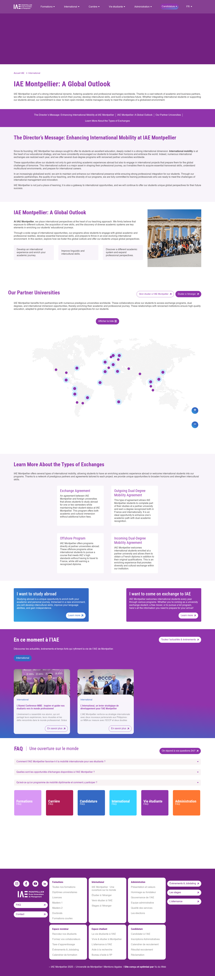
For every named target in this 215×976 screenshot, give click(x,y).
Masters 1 (57, 903)
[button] (56, 369)
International (34, 73)
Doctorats (57, 913)
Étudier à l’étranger (187, 294)
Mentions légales (113, 967)
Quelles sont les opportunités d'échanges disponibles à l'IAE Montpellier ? (55, 772)
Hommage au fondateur (143, 892)
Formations (28, 802)
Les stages (175, 892)
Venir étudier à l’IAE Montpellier (154, 294)
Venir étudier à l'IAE (102, 900)
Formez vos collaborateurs (66, 939)
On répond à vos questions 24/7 (178, 751)
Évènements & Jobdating (65, 950)
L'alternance (175, 901)
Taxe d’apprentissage (63, 944)
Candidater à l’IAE (140, 934)
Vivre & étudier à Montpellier (107, 939)
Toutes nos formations (63, 887)
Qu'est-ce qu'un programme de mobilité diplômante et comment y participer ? (56, 782)
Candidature (91, 802)
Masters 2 (57, 908)
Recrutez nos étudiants (64, 934)
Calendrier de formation (64, 955)
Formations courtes (62, 918)
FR (188, 7)
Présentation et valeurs (143, 887)
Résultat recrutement (142, 950)
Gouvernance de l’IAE (142, 897)
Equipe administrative (142, 903)
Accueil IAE (19, 73)
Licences (57, 897)
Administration (187, 802)
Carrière (60, 802)
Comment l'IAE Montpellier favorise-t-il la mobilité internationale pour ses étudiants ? (60, 762)
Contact (20, 914)
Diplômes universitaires (64, 892)
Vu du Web (160, 967)
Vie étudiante (155, 802)
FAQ (18, 905)
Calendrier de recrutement (145, 944)
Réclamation (137, 955)
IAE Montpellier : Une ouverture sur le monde (104, 888)
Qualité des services (141, 908)
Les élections (138, 913)
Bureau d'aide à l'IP (102, 955)
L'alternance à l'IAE (102, 944)
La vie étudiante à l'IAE (104, 934)
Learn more (74, 615)
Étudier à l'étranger (102, 895)
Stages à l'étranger (102, 906)
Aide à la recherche (102, 950)
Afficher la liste (106, 321)
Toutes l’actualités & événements (178, 640)
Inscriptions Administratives (145, 939)
